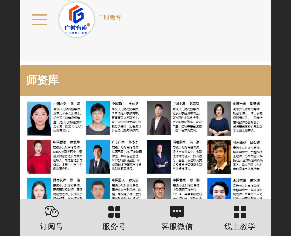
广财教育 (109, 17)
